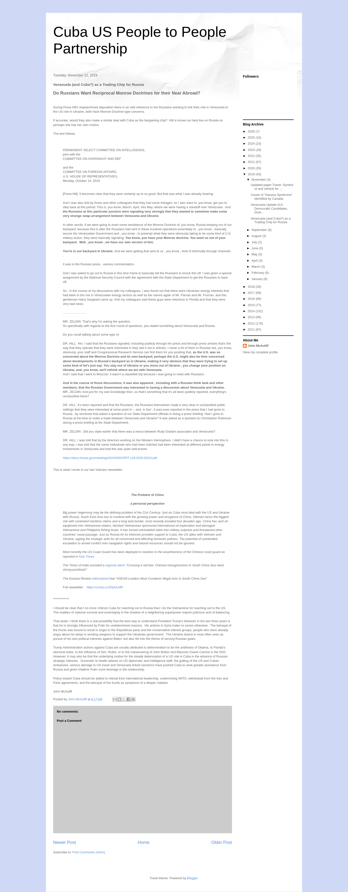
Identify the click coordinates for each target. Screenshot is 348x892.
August (257, 236)
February (258, 272)
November (259, 179)
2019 (252, 174)
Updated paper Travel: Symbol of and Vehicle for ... (272, 187)
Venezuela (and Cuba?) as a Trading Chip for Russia (270, 220)
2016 (252, 299)
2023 (252, 150)
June (255, 248)
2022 (252, 156)
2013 (252, 317)
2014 (252, 311)
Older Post (221, 842)
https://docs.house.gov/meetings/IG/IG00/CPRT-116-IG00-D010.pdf (110, 458)
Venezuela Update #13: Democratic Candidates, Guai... (269, 208)
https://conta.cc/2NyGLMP (105, 587)
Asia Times (86, 556)
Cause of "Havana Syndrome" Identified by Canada (271, 196)
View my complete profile (260, 352)
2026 (252, 131)
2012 (252, 323)
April (255, 260)
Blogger (192, 878)
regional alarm (115, 565)
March (256, 266)
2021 (252, 162)
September (260, 230)
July (255, 242)
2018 (252, 286)
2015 (252, 305)
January (258, 279)
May (255, 254)
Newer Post (64, 842)
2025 (252, 137)
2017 (252, 293)
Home (144, 842)
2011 (252, 329)
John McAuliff (258, 345)
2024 (252, 143)
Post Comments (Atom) (88, 852)
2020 (252, 168)
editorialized (100, 578)
